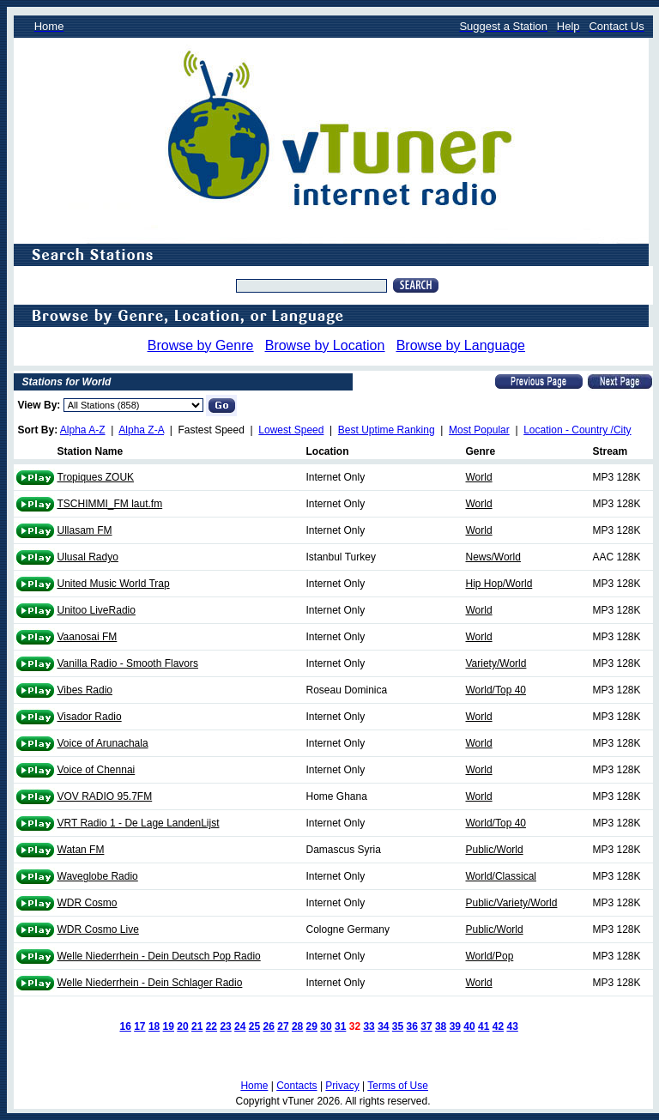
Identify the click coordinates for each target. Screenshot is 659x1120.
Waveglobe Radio (97, 876)
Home (254, 1086)
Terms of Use (397, 1086)
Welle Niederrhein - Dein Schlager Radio (150, 983)
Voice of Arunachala (102, 743)
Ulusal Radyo (87, 557)
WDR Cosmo (87, 903)
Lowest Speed (290, 430)
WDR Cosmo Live (98, 929)
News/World (493, 557)
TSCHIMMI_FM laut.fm (110, 504)
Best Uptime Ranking (386, 430)
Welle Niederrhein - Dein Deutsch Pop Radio (159, 956)
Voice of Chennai (96, 770)
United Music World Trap (113, 584)
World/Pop (490, 956)
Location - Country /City (577, 430)
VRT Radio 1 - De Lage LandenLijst (138, 823)
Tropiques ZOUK (96, 477)
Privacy (342, 1086)
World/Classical (501, 876)
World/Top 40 (496, 690)
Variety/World (496, 663)
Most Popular (479, 430)
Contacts (296, 1086)
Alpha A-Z (83, 430)
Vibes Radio (85, 690)
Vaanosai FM (87, 637)
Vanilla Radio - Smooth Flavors (128, 663)
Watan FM (81, 850)
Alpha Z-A (141, 430)
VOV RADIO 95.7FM (105, 796)
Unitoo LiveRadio (96, 610)
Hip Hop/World (499, 584)
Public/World (494, 850)
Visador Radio (89, 717)
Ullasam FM (84, 530)
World (479, 477)
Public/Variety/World (512, 903)
